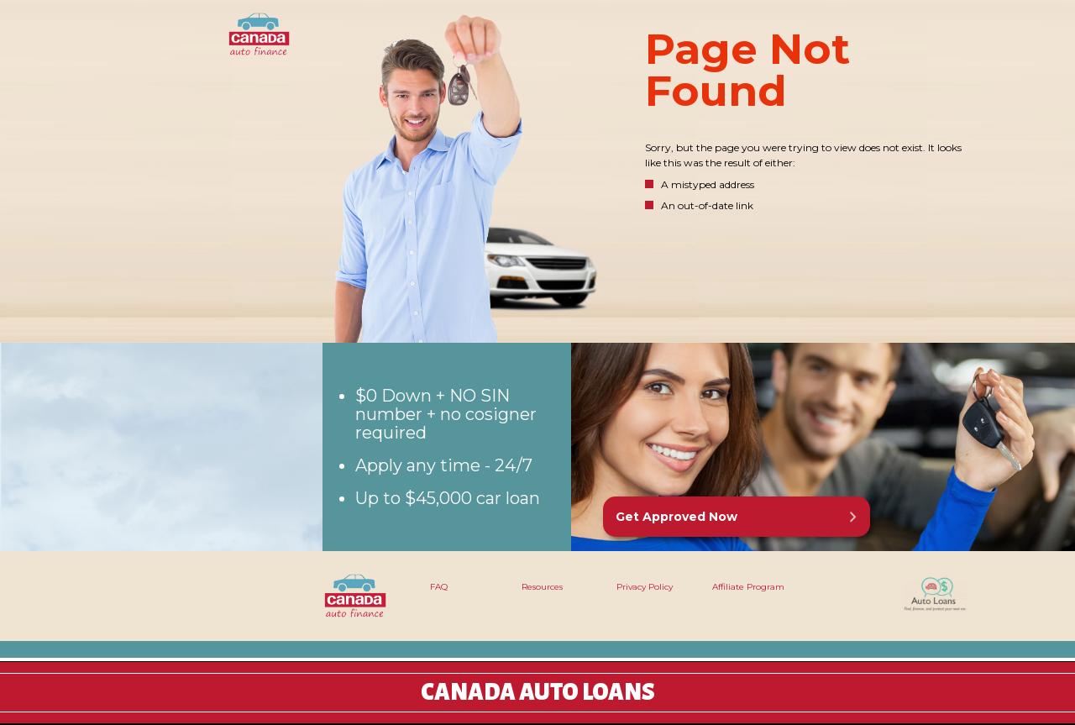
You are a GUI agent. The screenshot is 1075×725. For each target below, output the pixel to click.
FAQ (439, 586)
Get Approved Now (676, 516)
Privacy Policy (644, 586)
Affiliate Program (748, 586)
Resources (542, 586)
